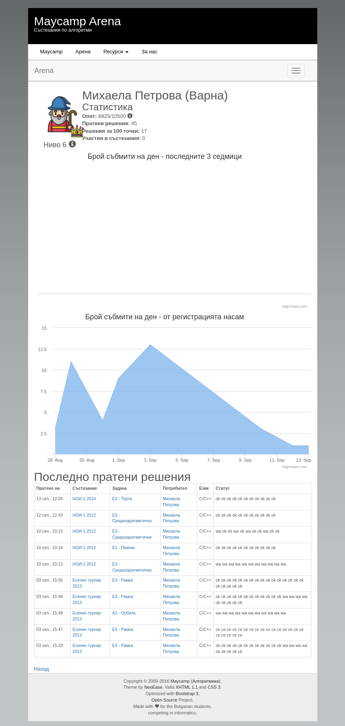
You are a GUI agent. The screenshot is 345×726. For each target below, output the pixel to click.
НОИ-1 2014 (84, 499)
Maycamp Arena (77, 21)
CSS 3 (214, 687)
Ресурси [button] (116, 52)
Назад (41, 669)
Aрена (83, 52)
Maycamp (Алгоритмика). (196, 681)
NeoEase (153, 687)
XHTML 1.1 (187, 687)
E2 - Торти (122, 499)
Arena (44, 71)
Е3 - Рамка (122, 580)
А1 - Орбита (123, 613)
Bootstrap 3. (187, 693)
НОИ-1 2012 (84, 515)
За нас (149, 52)
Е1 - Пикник (123, 548)
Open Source (164, 700)
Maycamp (51, 52)
